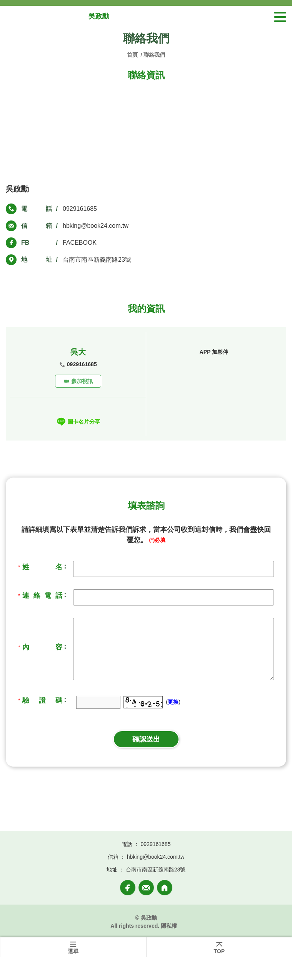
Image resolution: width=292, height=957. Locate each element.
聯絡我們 (154, 55)
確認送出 (146, 739)
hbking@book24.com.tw (95, 225)
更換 (173, 702)
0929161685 (80, 208)
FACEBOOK (80, 242)
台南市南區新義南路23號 (97, 259)
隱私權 (169, 926)
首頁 (133, 55)
